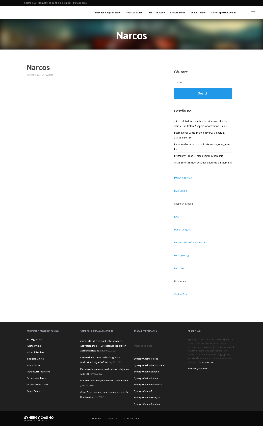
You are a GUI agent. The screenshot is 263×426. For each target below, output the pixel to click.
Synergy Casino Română (147, 404)
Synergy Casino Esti (144, 391)
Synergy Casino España (146, 372)
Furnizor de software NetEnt (190, 242)
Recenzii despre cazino (108, 13)
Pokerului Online (35, 352)
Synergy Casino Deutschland (149, 365)
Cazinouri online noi (37, 378)
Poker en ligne (182, 229)
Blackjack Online (35, 359)
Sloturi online (177, 13)
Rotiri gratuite (134, 13)
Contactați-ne (132, 418)
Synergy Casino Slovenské (148, 385)
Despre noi (113, 418)
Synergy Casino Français (147, 397)
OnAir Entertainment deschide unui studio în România (203, 162)
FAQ (176, 216)
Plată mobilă (80, 3)
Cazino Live (30, 3)
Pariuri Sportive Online (223, 13)
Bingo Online (33, 391)
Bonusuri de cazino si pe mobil (54, 3)
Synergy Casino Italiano (146, 378)
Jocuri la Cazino (156, 13)
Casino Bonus (182, 294)
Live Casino (180, 190)
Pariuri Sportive (183, 177)
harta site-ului (94, 418)
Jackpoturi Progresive (38, 372)
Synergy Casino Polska (146, 359)
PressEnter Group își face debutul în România (198, 155)
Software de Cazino (37, 385)
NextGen (179, 268)
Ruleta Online (34, 346)
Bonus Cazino (198, 13)
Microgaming (181, 255)
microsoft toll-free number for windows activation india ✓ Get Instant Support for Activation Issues (103, 346)
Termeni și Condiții (197, 368)
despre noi (208, 362)
